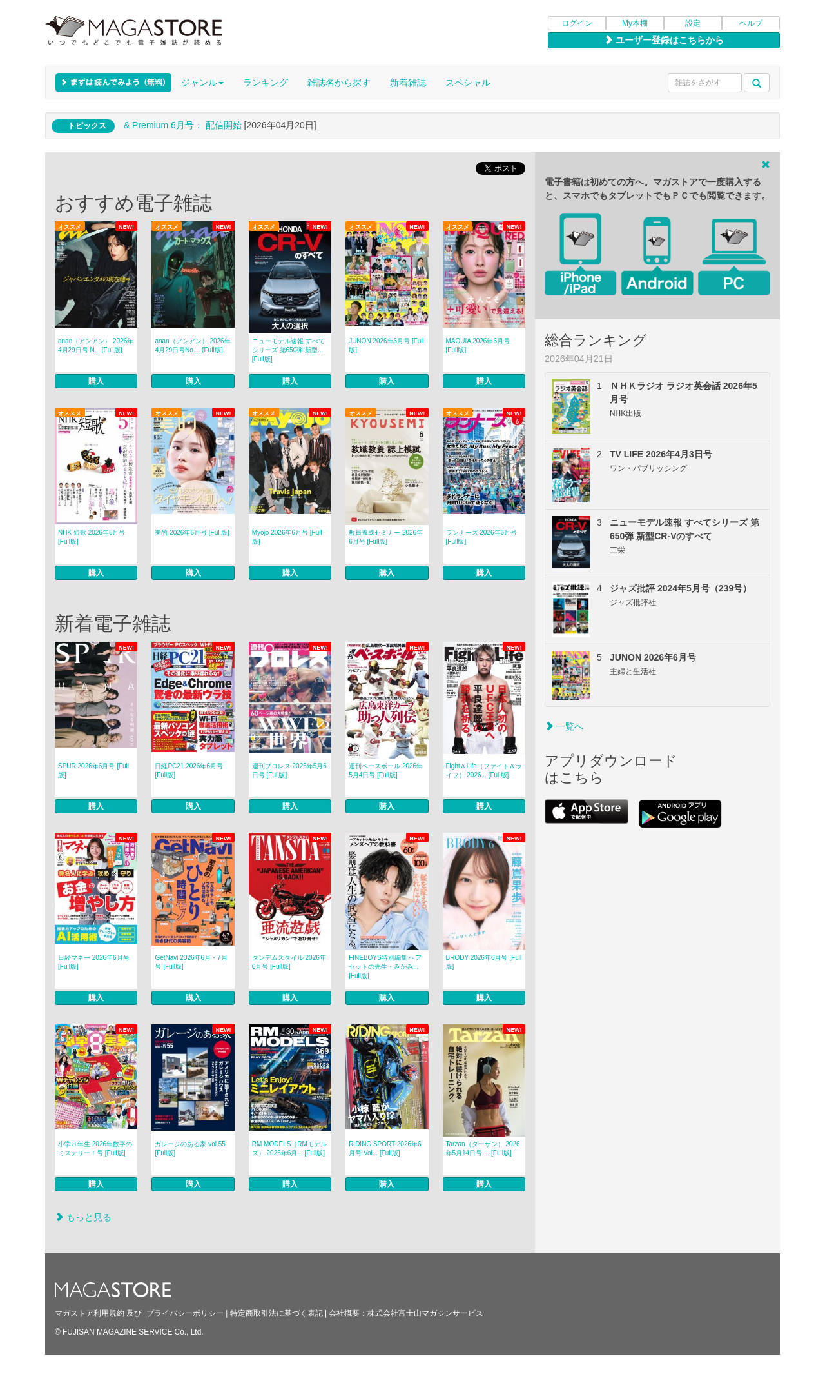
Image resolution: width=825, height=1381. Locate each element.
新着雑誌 (408, 82)
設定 (693, 23)
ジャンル (202, 82)
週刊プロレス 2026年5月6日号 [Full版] (289, 770)
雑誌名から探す (339, 82)
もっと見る (83, 1217)
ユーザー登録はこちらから (664, 40)
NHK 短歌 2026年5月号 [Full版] (91, 537)
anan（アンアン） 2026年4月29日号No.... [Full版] (192, 345)
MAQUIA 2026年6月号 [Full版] (478, 345)
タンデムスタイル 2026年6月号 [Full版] (289, 962)
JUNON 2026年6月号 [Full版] (386, 345)
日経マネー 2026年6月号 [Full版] (94, 962)
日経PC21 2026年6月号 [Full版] (189, 770)
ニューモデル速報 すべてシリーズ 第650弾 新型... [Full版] (288, 350)
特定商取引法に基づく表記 (276, 1313)
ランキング (265, 82)
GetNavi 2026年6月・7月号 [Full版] (191, 962)
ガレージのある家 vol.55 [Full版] (190, 1148)
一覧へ (564, 726)
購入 (96, 381)
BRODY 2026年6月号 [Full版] (484, 962)
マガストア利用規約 (89, 1313)
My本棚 (635, 23)
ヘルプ (750, 23)
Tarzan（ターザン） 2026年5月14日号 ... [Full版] (483, 1148)
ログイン (576, 23)
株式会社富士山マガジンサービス (425, 1313)
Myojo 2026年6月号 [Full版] (287, 537)
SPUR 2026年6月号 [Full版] (93, 770)
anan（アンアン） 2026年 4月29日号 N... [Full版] (95, 345)
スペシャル (467, 82)
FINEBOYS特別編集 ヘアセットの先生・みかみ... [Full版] (385, 966)
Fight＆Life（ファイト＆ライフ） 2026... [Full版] (484, 770)
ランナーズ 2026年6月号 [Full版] (482, 537)
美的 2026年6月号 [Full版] (192, 532)
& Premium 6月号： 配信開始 (183, 125)
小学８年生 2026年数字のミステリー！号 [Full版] (95, 1148)
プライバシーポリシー (185, 1313)
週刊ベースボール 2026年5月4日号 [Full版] (386, 770)
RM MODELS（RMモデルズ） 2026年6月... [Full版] (289, 1148)
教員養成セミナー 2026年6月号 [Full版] (386, 537)
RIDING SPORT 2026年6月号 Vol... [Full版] (385, 1148)
